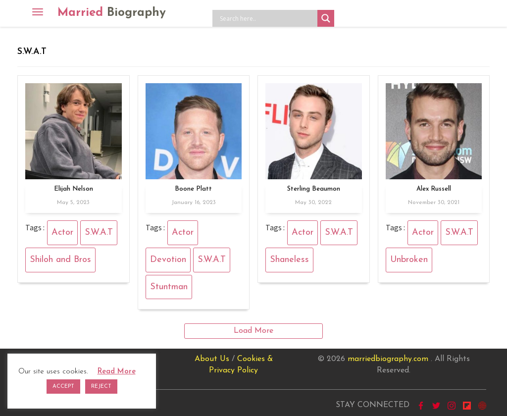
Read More (117, 371)
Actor (62, 232)
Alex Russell (433, 189)
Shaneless (289, 259)
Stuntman (169, 287)
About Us (212, 359)
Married (111, 13)
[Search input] (267, 18)
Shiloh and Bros (60, 259)
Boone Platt (193, 189)
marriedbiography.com (388, 359)
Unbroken (409, 259)
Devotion (168, 259)
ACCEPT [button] (63, 386)
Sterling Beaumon (313, 189)
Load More (253, 331)
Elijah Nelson (73, 189)
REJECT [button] (101, 386)
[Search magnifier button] (325, 18)
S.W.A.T (99, 232)
